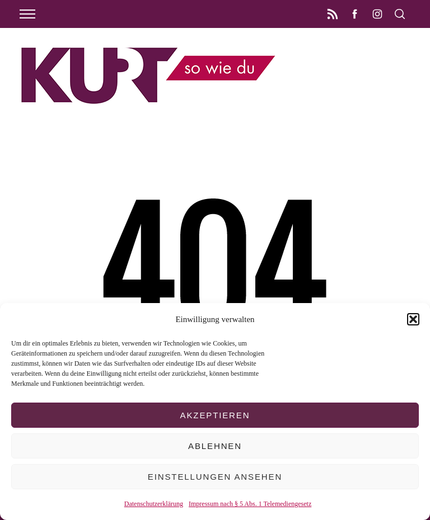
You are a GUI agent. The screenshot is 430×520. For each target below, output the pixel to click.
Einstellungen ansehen (215, 476)
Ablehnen (215, 446)
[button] (413, 319)
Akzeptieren (215, 415)
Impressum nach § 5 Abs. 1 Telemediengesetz (250, 504)
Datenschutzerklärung (153, 504)
